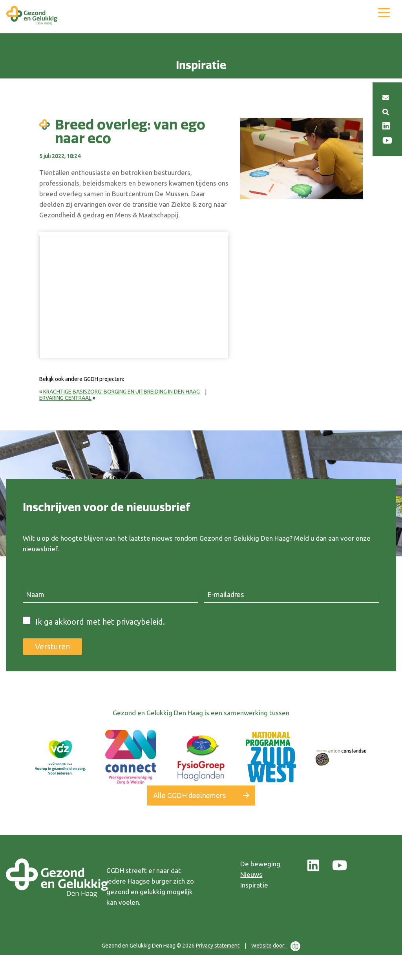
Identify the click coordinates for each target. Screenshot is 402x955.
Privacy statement (217, 945)
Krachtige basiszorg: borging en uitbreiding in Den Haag (121, 391)
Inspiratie (254, 885)
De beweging (260, 864)
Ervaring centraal (65, 398)
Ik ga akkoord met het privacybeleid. (100, 621)
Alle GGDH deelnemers (189, 795)
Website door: (275, 946)
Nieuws (251, 874)
